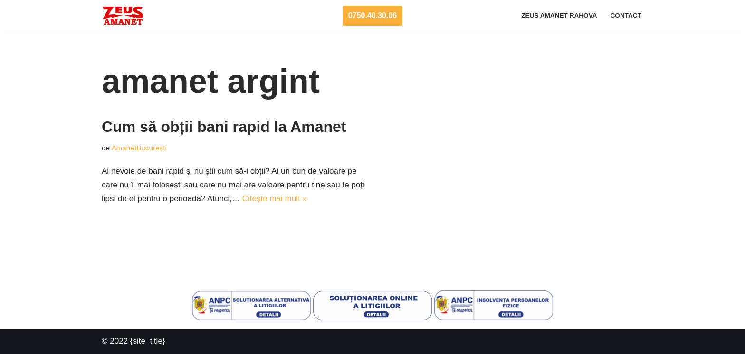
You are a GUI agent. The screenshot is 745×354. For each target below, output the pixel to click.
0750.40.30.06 (372, 15)
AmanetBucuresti (138, 148)
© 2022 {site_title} (133, 340)
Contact (626, 15)
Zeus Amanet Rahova (559, 15)
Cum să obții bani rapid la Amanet (224, 126)
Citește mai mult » (274, 198)
